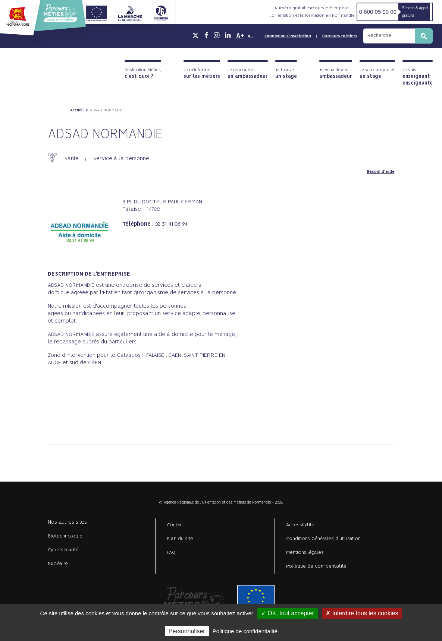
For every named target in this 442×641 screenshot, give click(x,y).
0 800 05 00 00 (377, 12)
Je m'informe (202, 73)
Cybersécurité (63, 550)
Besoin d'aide (381, 172)
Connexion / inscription (287, 36)
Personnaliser (187, 631)
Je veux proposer (377, 73)
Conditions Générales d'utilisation (323, 538)
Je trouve (286, 73)
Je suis (417, 77)
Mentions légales (305, 552)
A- (250, 36)
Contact (175, 525)
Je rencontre (248, 73)
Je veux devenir (335, 73)
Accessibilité (300, 525)
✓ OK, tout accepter (287, 613)
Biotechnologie (65, 536)
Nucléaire (58, 563)
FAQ (171, 552)
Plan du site (180, 538)
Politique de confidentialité (316, 566)
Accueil (77, 110)
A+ (240, 36)
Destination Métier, (143, 73)
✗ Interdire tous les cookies (362, 613)
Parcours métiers (339, 36)
